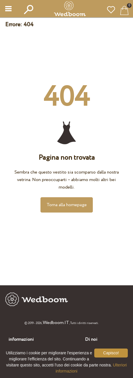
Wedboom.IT (56, 322)
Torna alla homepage (67, 205)
